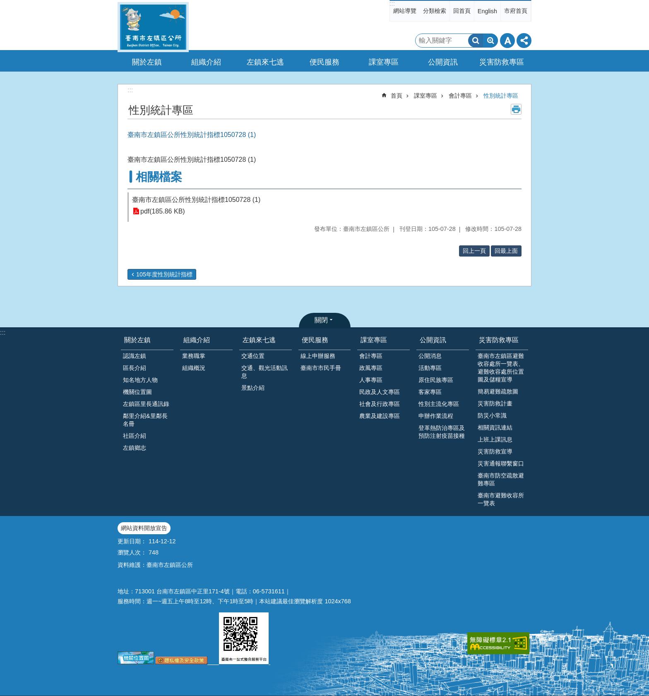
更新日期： (132, 541)
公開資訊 (433, 339)
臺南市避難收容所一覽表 (501, 499)
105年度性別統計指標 (164, 274)
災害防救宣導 (495, 451)
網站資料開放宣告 (144, 528)
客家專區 (430, 392)
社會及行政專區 (379, 404)
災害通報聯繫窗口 (501, 463)
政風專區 (370, 368)
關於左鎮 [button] (147, 62)
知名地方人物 (140, 380)
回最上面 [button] (506, 250)
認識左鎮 (134, 356)
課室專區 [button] (384, 62)
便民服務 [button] (324, 62)
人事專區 (370, 380)
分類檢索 (434, 10)
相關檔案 (159, 176)
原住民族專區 (435, 380)
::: (392, 3)
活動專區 (430, 368)
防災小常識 (492, 415)
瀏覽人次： (132, 552)
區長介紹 (134, 368)
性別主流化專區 (438, 404)
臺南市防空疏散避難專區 (501, 479)
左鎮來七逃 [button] (265, 62)
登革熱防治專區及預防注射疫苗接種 (441, 432)
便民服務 (315, 339)
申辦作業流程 (435, 416)
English (487, 11)
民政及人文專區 (379, 392)
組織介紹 (196, 339)
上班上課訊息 (495, 439)
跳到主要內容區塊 (4, 4)
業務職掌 (193, 356)
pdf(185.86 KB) (162, 211)
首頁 (396, 95)
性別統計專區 (500, 95)
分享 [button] (524, 40)
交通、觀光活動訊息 (264, 372)
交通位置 (252, 356)
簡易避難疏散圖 (498, 391)
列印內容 (516, 109)
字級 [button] (507, 40)
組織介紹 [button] (206, 62)
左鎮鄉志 (134, 447)
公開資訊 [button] (443, 62)
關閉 (321, 320)
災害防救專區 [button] (501, 62)
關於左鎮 (137, 339)
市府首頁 (515, 10)
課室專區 (425, 95)
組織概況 (193, 368)
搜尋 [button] (475, 41)
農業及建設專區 (379, 416)
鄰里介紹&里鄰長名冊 (145, 420)
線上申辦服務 (317, 356)
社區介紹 (134, 435)
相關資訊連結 (495, 427)
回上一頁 (474, 250)
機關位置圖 (137, 392)
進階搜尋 (490, 41)
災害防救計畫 (495, 403)
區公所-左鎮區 (153, 27)
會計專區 (460, 95)
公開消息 (430, 356)
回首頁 (462, 10)
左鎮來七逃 (259, 339)
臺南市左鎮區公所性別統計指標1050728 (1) (196, 199)
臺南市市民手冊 (320, 368)
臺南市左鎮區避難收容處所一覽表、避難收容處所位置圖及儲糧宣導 (501, 368)
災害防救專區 (499, 339)
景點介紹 (252, 387)
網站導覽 (404, 10)
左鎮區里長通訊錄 (146, 404)
